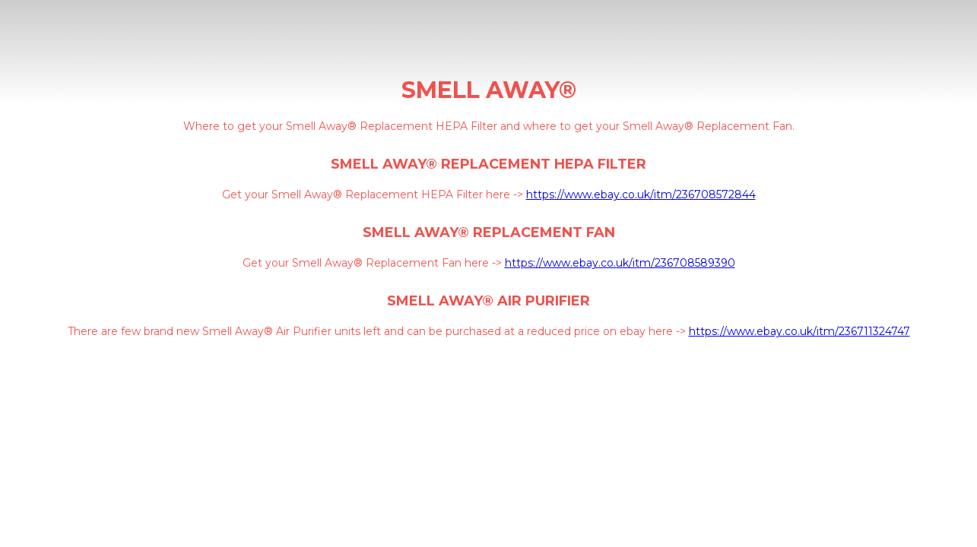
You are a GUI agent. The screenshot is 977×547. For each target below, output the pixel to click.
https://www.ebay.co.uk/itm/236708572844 (641, 194)
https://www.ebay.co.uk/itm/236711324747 (799, 331)
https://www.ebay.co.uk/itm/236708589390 (620, 263)
